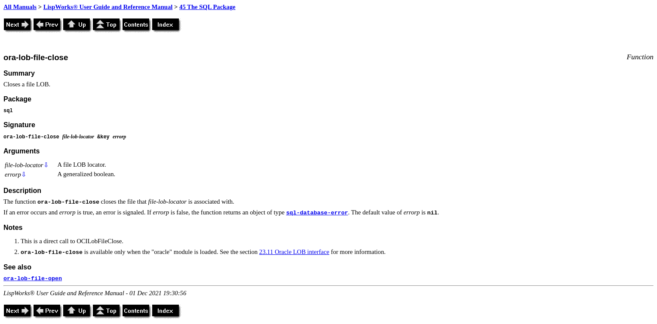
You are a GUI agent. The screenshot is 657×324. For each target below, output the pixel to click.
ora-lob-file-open (32, 278)
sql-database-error (317, 213)
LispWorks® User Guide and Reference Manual (108, 6)
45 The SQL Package (207, 6)
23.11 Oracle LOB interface (294, 251)
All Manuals (20, 6)
